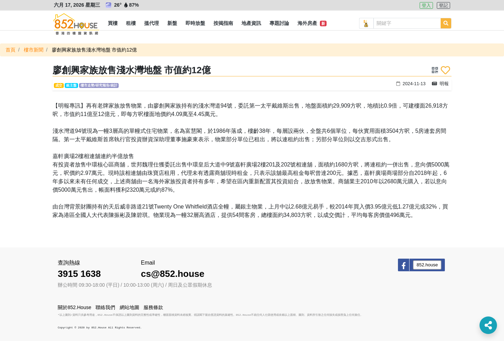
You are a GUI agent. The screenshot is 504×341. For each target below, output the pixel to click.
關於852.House (74, 307)
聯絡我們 (105, 307)
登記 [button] (443, 5)
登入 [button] (426, 5)
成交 (58, 85)
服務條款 (153, 307)
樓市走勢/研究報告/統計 (98, 85)
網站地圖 (129, 307)
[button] (113, 23)
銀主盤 (71, 85)
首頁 (10, 50)
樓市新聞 (33, 50)
